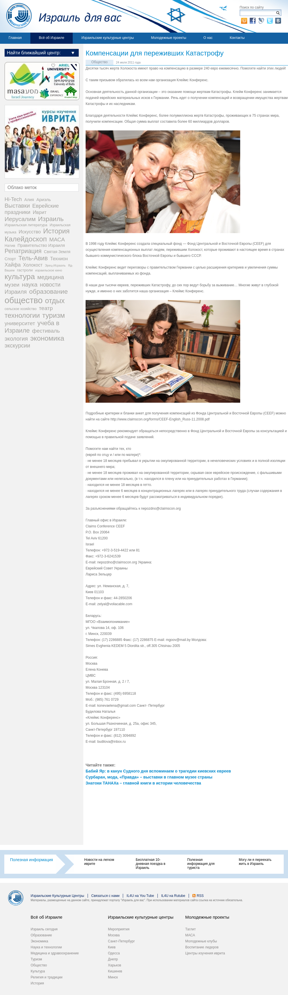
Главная (15, 38)
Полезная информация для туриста (200, 864)
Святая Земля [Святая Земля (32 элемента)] (57, 251)
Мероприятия (118, 929)
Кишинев (115, 971)
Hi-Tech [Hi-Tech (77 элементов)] (13, 199)
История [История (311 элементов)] (56, 231)
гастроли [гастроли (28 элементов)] (25, 270)
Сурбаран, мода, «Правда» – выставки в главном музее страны (149, 777)
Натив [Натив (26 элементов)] (10, 245)
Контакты (237, 38)
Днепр (113, 959)
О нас (207, 38)
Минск (113, 977)
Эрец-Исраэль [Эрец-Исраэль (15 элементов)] (55, 265)
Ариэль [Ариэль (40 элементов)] (43, 199)
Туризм (36, 959)
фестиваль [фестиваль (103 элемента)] (46, 331)
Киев (112, 947)
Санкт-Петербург (121, 941)
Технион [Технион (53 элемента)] (59, 258)
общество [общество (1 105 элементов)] (24, 300)
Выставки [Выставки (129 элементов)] (17, 205)
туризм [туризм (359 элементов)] (53, 315)
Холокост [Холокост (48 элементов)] (33, 265)
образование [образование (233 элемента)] (48, 291)
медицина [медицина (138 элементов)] (50, 277)
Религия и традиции (46, 977)
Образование (41, 935)
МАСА (190, 935)
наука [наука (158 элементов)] (30, 284)
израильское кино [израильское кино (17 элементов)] (48, 270)
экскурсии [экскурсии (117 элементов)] (17, 345)
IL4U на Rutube (173, 896)
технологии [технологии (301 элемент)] (22, 315)
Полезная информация (31, 859)
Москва (114, 935)
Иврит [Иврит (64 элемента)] (39, 212)
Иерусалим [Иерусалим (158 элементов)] (20, 219)
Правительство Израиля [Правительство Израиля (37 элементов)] (41, 245)
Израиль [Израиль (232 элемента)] (51, 219)
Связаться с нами (105, 896)
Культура (38, 971)
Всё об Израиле (51, 38)
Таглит (190, 929)
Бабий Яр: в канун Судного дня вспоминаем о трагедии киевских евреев (158, 771)
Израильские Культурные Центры (57, 896)
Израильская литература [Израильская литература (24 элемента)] (26, 225)
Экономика (39, 941)
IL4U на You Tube (140, 896)
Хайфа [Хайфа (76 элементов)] (13, 265)
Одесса (114, 953)
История (37, 983)
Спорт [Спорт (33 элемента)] (10, 259)
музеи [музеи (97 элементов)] (12, 285)
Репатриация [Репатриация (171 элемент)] (23, 251)
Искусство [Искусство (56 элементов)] (30, 231)
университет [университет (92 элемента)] (20, 323)
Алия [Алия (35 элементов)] (29, 199)
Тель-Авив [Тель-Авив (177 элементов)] (33, 258)
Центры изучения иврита (205, 953)
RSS (200, 896)
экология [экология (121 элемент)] (16, 338)
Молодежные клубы (201, 941)
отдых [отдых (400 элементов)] (55, 301)
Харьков (114, 965)
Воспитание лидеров (201, 947)
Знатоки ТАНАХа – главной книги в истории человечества (143, 783)
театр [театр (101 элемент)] (46, 308)
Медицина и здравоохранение (55, 953)
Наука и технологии (46, 947)
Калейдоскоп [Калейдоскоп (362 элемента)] (26, 239)
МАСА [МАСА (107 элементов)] (57, 240)
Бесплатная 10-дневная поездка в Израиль (150, 864)
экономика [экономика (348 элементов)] (47, 338)
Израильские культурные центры (107, 38)
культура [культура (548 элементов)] (20, 276)
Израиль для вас (61, 16)
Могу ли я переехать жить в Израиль (255, 862)
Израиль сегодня (44, 929)
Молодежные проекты (168, 38)
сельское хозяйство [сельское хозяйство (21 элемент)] (21, 309)
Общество (99, 62)
